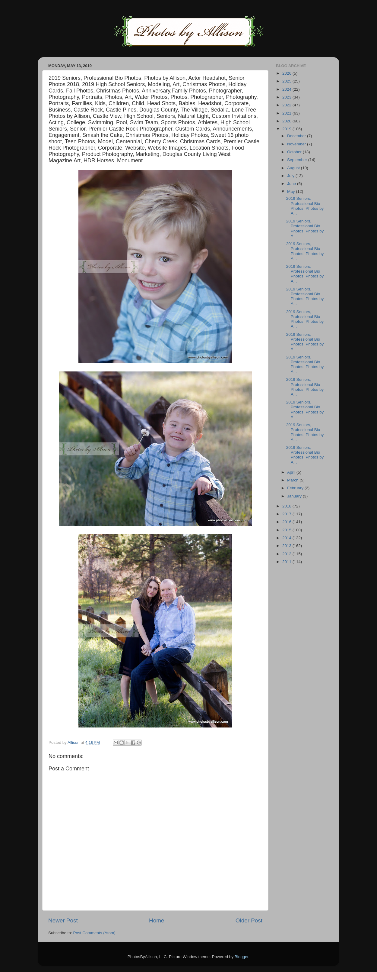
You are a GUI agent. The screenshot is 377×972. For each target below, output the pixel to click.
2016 (287, 522)
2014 (287, 538)
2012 (287, 554)
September (297, 159)
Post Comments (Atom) (94, 933)
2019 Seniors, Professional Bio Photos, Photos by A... (305, 205)
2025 (287, 81)
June (292, 183)
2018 (287, 506)
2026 (287, 73)
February (296, 488)
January (295, 496)
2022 (287, 105)
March (293, 480)
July (291, 175)
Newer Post (63, 920)
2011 (287, 561)
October (295, 152)
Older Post (249, 920)
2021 (287, 113)
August (294, 168)
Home (156, 920)
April (291, 472)
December (297, 136)
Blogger (242, 956)
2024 (287, 89)
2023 (287, 97)
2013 (287, 545)
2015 (287, 530)
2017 (287, 514)
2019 (287, 129)
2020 (287, 121)
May (291, 191)
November (297, 144)
